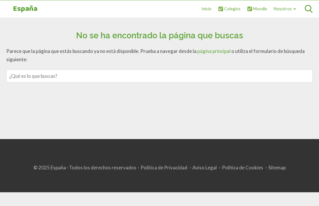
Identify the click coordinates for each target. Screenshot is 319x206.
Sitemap (277, 168)
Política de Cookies (242, 168)
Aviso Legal (204, 168)
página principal (214, 51)
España (25, 9)
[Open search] (309, 9)
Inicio (207, 8)
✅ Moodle (257, 8)
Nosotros (283, 8)
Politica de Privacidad (164, 168)
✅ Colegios (229, 8)
